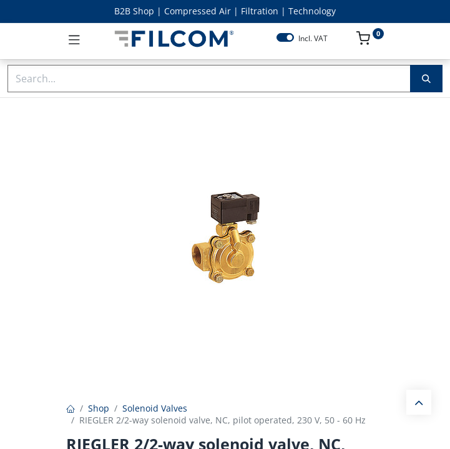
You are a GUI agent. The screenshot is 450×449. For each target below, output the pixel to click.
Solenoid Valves (154, 408)
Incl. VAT (313, 39)
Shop (98, 408)
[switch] (285, 37)
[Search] (426, 78)
